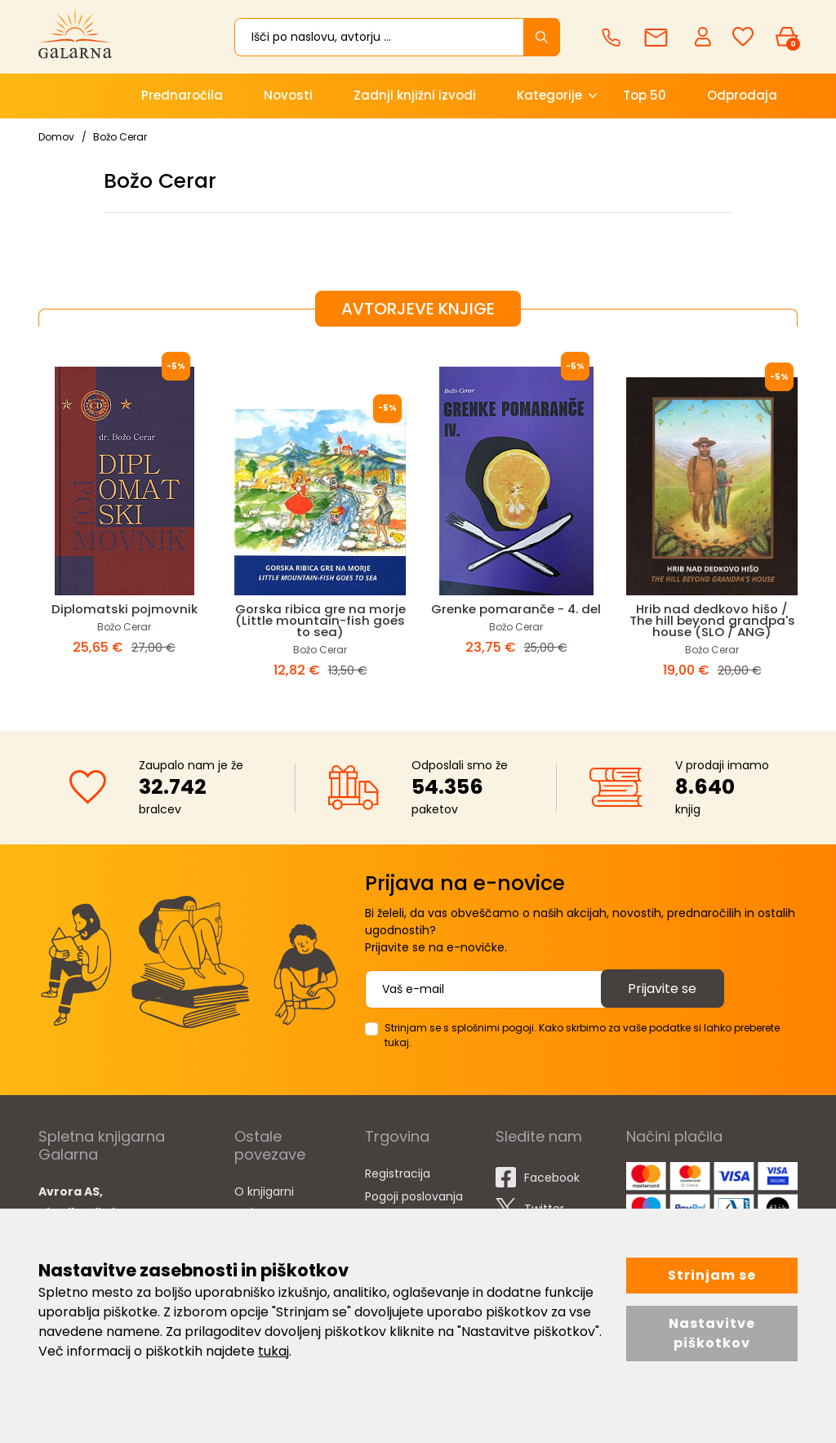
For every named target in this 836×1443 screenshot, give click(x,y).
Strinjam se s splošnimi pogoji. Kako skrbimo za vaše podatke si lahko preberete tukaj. (582, 1035)
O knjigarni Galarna (264, 1202)
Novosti (288, 95)
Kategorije (549, 95)
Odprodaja (742, 95)
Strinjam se (712, 1275)
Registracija (397, 1173)
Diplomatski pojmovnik (124, 608)
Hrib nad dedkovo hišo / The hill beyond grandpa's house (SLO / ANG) (712, 620)
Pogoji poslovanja (414, 1196)
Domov (56, 137)
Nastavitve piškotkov (712, 1333)
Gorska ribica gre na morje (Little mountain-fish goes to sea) (320, 620)
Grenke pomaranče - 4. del (516, 608)
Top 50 (644, 95)
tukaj (273, 1351)
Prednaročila (182, 95)
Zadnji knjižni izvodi (415, 95)
